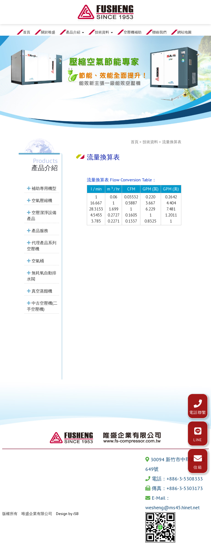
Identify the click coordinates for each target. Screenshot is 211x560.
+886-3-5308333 (184, 478)
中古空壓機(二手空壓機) (42, 306)
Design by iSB (67, 513)
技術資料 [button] (104, 32)
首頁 (26, 32)
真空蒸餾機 (39, 291)
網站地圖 (184, 32)
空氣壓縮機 (39, 200)
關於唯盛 (48, 32)
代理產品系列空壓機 (41, 245)
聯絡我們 (159, 32)
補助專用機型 (41, 188)
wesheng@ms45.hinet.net (172, 507)
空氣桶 (35, 260)
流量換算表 (171, 141)
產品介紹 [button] (75, 32)
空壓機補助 (132, 32)
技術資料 (150, 141)
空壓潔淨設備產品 (41, 215)
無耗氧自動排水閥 (41, 276)
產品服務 (37, 230)
